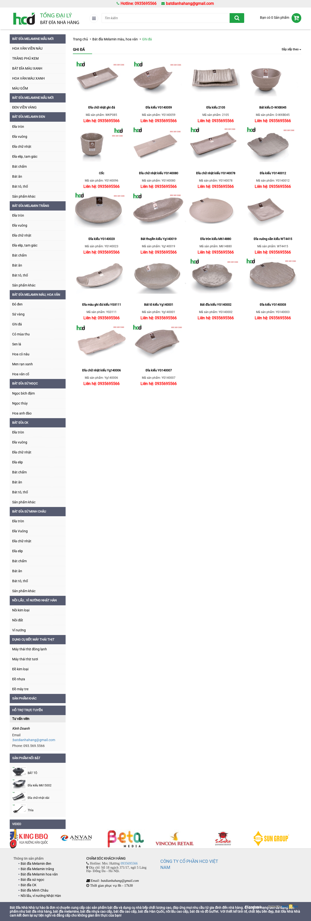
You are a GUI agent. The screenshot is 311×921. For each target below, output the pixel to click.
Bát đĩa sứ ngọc (25, 383)
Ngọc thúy (20, 403)
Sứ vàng (18, 314)
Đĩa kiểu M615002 (40, 785)
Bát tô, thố (20, 186)
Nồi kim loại (20, 610)
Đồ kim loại (20, 669)
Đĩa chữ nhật (21, 146)
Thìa (31, 810)
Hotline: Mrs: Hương (113, 863)
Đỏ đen (17, 304)
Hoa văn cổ (20, 374)
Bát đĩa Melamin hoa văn (39, 874)
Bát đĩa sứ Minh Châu (29, 511)
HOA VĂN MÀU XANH (28, 78)
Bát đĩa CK (20, 422)
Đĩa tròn (18, 127)
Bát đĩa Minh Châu (34, 890)
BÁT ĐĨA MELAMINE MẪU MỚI (33, 39)
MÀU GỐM (20, 88)
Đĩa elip (17, 462)
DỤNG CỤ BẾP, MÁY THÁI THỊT (33, 639)
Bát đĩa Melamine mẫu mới (33, 98)
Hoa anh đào (22, 413)
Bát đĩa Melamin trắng (30, 206)
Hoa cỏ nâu (20, 354)
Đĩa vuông (19, 136)
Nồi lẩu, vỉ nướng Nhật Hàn (41, 896)
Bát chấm (19, 166)
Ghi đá (17, 324)
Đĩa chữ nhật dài (38, 798)
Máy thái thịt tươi (25, 659)
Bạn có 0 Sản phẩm (274, 17)
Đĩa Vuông (20, 531)
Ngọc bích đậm (23, 393)
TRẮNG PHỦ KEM (25, 58)
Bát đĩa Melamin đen (28, 117)
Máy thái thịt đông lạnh (29, 649)
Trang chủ (80, 39)
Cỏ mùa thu (21, 334)
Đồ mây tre (20, 689)
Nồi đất (17, 620)
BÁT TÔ (32, 773)
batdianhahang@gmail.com (190, 3)
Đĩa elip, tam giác (24, 156)
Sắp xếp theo (291, 49)
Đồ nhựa (18, 679)
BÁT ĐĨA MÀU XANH (27, 68)
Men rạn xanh (22, 364)
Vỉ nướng (19, 630)
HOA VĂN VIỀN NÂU (27, 48)
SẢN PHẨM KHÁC (24, 698)
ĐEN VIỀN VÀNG (24, 107)
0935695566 (129, 863)
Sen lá (16, 344)
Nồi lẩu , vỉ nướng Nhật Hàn (34, 600)
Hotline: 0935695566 (138, 3)
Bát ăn (17, 176)
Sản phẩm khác (23, 196)
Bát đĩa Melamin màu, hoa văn (36, 294)
